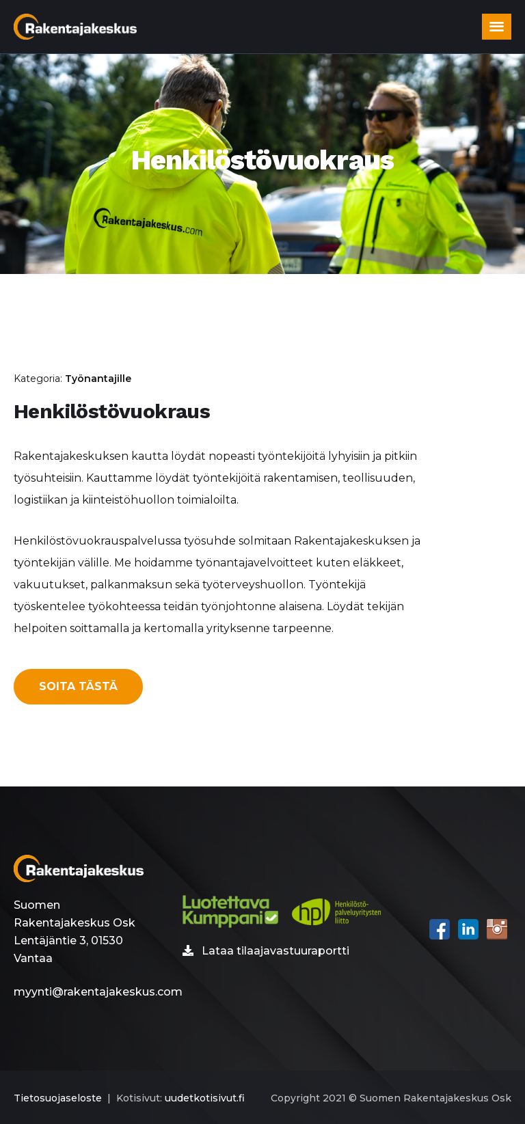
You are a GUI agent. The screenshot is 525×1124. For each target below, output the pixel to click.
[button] (496, 27)
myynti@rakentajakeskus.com (98, 991)
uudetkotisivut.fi (205, 1098)
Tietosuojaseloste (58, 1098)
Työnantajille (98, 378)
